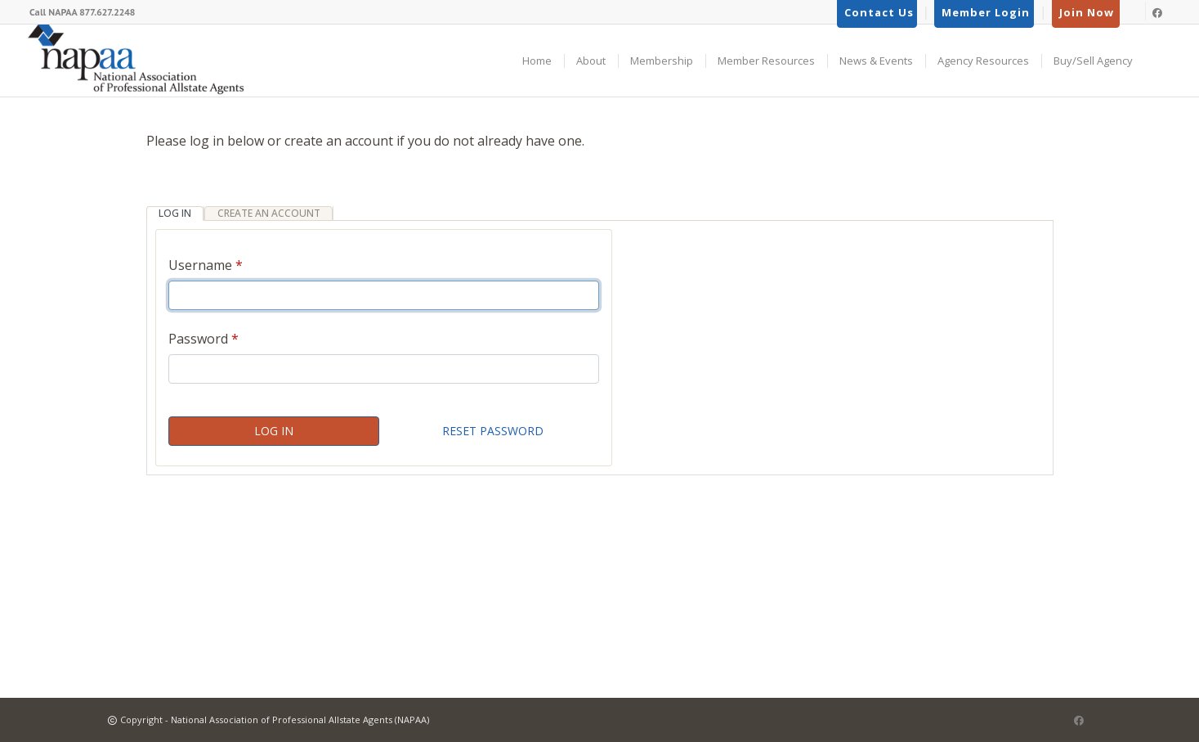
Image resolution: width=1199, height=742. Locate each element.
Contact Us (879, 12)
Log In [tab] (175, 213)
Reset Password (493, 430)
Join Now (1086, 12)
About (591, 61)
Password (198, 339)
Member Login (986, 12)
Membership (661, 61)
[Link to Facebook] (1161, 11)
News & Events (876, 61)
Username (200, 265)
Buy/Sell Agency (1093, 61)
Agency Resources (983, 61)
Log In (273, 430)
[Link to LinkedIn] (1134, 11)
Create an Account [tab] (268, 213)
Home (537, 61)
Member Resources (766, 61)
